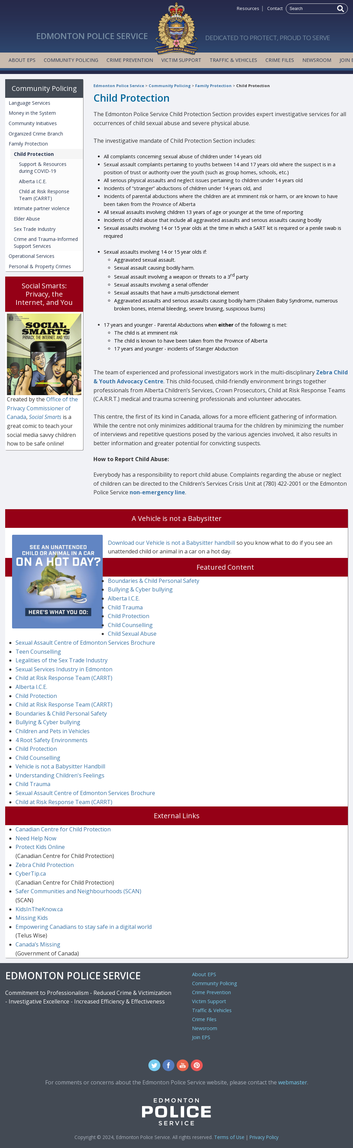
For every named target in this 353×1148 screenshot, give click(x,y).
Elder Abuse (27, 218)
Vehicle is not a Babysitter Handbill (60, 766)
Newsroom (316, 60)
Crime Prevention (130, 60)
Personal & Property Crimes (40, 266)
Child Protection (253, 85)
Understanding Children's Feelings (60, 775)
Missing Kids (32, 918)
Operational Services (31, 256)
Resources (248, 8)
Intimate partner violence (42, 208)
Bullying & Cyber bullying (140, 589)
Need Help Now (36, 838)
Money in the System (32, 113)
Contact (275, 8)
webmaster (292, 1082)
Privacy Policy (264, 1137)
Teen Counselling (38, 651)
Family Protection (213, 85)
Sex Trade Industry (35, 229)
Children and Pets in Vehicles (53, 731)
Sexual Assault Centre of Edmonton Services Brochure (85, 642)
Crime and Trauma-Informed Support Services (46, 242)
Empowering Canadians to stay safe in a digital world (84, 927)
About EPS (22, 60)
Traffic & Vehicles (233, 60)
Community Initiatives (33, 123)
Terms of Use (229, 1137)
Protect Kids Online (40, 847)
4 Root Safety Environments (52, 740)
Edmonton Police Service (118, 85)
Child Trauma (125, 607)
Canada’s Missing (38, 944)
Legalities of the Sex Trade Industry (62, 660)
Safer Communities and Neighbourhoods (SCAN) (78, 891)
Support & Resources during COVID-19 (43, 167)
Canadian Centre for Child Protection (63, 829)
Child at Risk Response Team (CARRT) (44, 195)
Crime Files (279, 60)
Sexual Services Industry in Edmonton (64, 669)
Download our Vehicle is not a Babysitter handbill (171, 543)
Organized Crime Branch (36, 133)
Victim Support (181, 60)
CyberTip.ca (31, 873)
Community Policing (71, 60)
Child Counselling (130, 625)
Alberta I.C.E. (33, 181)
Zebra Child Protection (45, 865)
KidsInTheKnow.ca (39, 909)
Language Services (29, 103)
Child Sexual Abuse (132, 633)
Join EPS (201, 1037)
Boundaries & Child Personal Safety (153, 581)
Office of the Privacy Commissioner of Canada (42, 408)
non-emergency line (157, 492)
